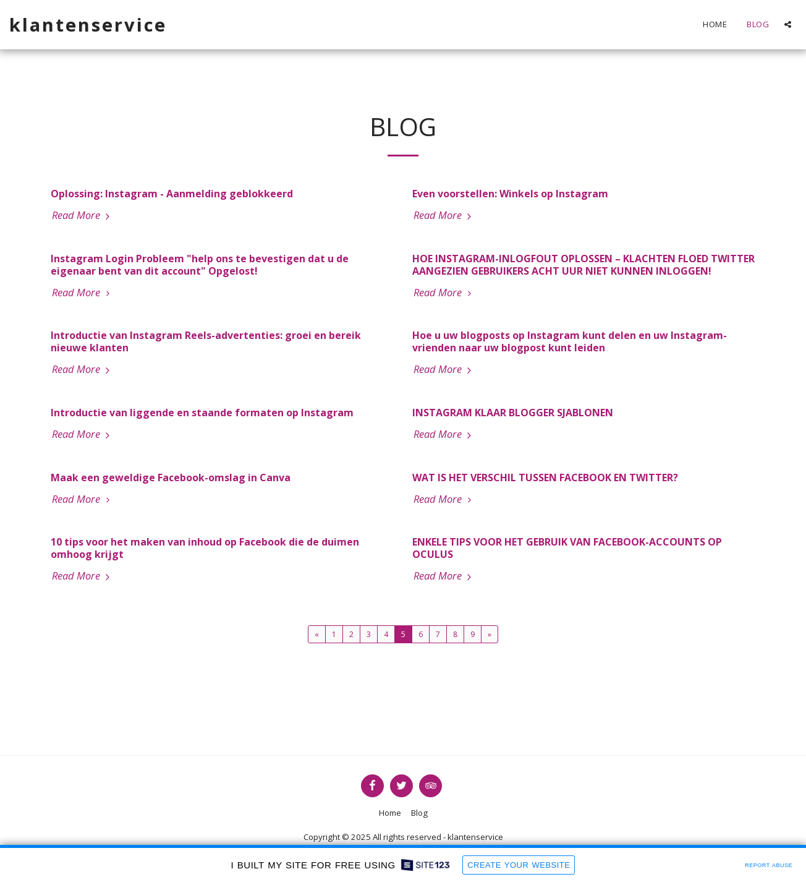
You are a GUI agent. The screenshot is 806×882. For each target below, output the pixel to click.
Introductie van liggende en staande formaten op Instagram (202, 412)
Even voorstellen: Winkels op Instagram (510, 193)
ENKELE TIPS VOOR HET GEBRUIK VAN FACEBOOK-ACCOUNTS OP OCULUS (567, 548)
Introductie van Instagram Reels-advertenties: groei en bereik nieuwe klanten (206, 341)
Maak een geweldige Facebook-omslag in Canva (171, 477)
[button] (787, 24)
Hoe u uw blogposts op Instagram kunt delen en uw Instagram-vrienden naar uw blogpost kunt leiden (569, 341)
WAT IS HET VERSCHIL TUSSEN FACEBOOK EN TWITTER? (545, 477)
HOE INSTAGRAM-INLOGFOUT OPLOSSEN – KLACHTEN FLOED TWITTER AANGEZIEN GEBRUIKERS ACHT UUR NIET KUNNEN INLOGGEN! (583, 265)
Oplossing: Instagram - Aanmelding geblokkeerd (172, 193)
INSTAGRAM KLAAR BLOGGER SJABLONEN (512, 412)
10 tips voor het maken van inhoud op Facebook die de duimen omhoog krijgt (205, 548)
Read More (82, 215)
